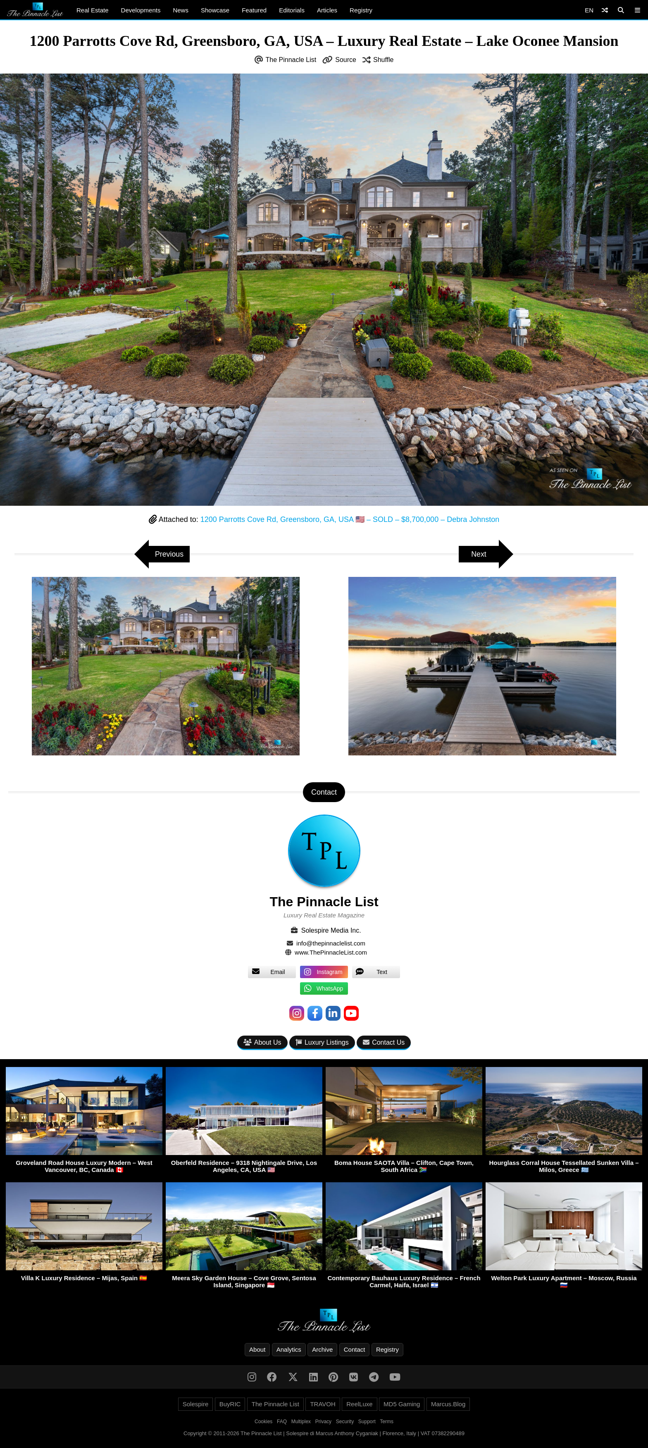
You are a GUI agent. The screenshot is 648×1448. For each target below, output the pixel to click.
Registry (361, 10)
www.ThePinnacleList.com (331, 952)
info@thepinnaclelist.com (330, 943)
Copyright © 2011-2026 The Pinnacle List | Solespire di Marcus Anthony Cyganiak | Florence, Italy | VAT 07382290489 (324, 1434)
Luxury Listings (322, 1042)
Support (367, 1422)
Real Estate (92, 10)
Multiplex (301, 1422)
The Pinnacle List (291, 59)
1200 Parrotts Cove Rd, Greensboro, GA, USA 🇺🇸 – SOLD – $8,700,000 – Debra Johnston (349, 519)
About (257, 1349)
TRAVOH (322, 1404)
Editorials (292, 10)
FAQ (282, 1422)
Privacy (323, 1422)
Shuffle (383, 59)
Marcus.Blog (448, 1404)
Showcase (215, 10)
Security (345, 1422)
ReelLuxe (359, 1404)
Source (345, 59)
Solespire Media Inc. (331, 930)
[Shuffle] (605, 10)
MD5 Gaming (402, 1404)
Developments (141, 10)
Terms (386, 1422)
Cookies (263, 1422)
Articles (327, 10)
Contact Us (384, 1042)
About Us (262, 1042)
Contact (354, 1349)
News (180, 10)
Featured (254, 10)
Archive (322, 1349)
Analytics (288, 1349)
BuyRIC (230, 1404)
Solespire (196, 1404)
